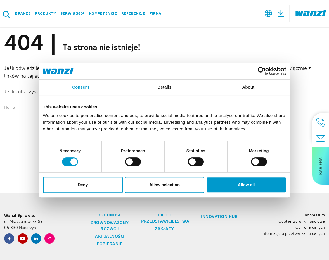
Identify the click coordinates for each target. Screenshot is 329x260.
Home (9, 107)
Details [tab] (165, 87)
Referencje (133, 13)
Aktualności (109, 236)
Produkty (45, 13)
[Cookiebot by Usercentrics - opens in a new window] (261, 71)
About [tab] (248, 87)
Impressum (315, 215)
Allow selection (164, 184)
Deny (83, 184)
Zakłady (164, 229)
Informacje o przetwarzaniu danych (293, 234)
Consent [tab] (80, 87)
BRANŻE (22, 13)
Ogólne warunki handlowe (301, 221)
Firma (155, 13)
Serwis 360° (72, 13)
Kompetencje (103, 13)
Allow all (246, 184)
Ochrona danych (310, 228)
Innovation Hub (219, 217)
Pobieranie (109, 244)
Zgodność (109, 215)
